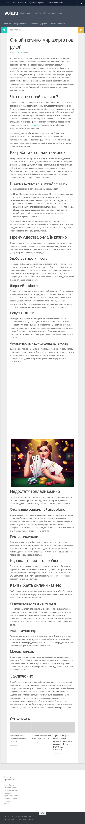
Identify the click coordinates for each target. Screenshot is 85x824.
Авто (6, 782)
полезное (8, 801)
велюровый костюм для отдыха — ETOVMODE (40, 738)
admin (18, 53)
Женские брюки (10, 788)
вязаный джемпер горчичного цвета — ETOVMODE (18, 738)
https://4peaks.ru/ (35, 125)
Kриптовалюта (9, 780)
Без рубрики (16, 30)
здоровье (8, 793)
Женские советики (56, 3)
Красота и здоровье (37, 3)
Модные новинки (19, 3)
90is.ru (11, 13)
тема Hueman (29, 819)
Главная (6, 3)
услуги (6, 804)
